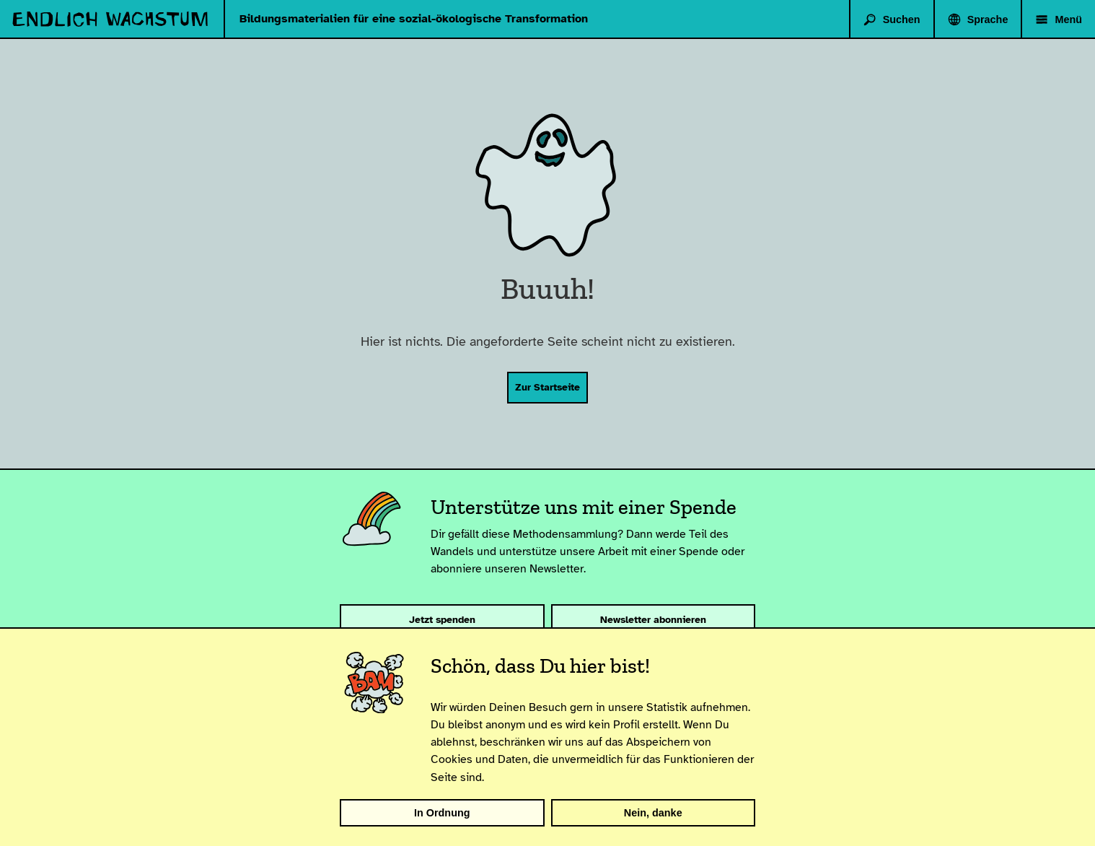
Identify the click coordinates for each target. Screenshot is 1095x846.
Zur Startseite (547, 386)
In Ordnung (442, 813)
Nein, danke (653, 813)
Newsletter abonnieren (653, 619)
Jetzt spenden (442, 619)
